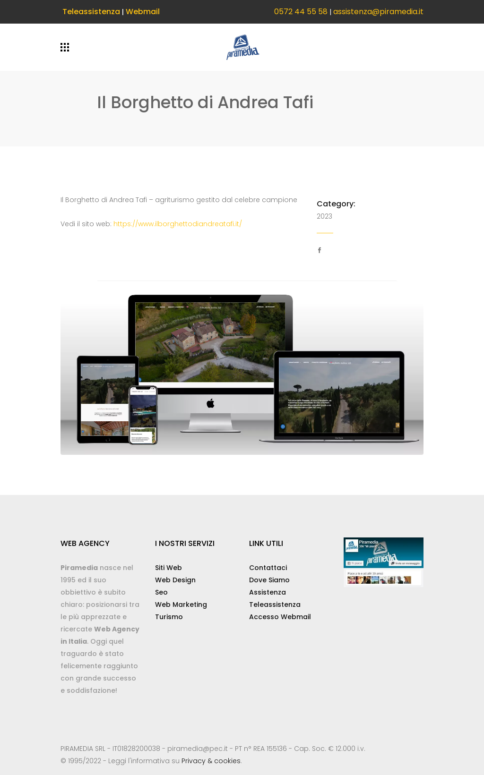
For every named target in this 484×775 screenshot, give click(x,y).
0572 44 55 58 (301, 11)
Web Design (175, 580)
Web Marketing (181, 604)
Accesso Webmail (280, 617)
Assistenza (267, 592)
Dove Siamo (269, 580)
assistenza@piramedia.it (378, 11)
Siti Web (168, 567)
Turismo (169, 617)
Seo (161, 592)
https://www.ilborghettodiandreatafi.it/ (177, 224)
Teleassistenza (91, 11)
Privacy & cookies (211, 761)
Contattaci (268, 567)
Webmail (143, 11)
